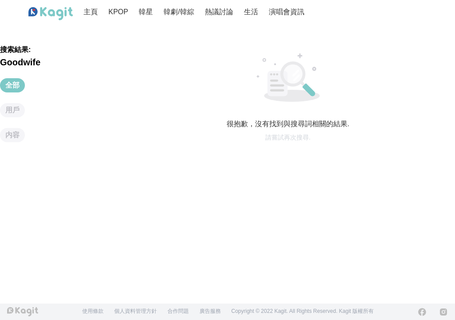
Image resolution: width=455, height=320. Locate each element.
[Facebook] (422, 312)
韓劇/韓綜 (179, 12)
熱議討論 (219, 12)
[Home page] (50, 13)
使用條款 (93, 311)
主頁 (91, 12)
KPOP (118, 12)
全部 (12, 85)
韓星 (146, 12)
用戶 (12, 110)
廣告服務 (210, 311)
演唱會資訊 (286, 12)
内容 (12, 135)
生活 (251, 12)
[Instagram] (443, 312)
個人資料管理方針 (135, 311)
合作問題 (178, 311)
